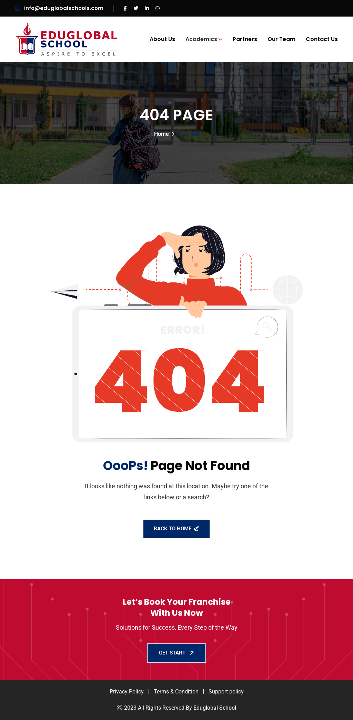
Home (161, 134)
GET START (176, 653)
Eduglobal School (214, 707)
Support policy (226, 691)
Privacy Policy (127, 691)
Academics (201, 39)
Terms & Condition (176, 691)
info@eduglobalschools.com (63, 8)
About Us (162, 39)
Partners (245, 39)
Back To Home (176, 529)
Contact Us (322, 39)
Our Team (281, 39)
